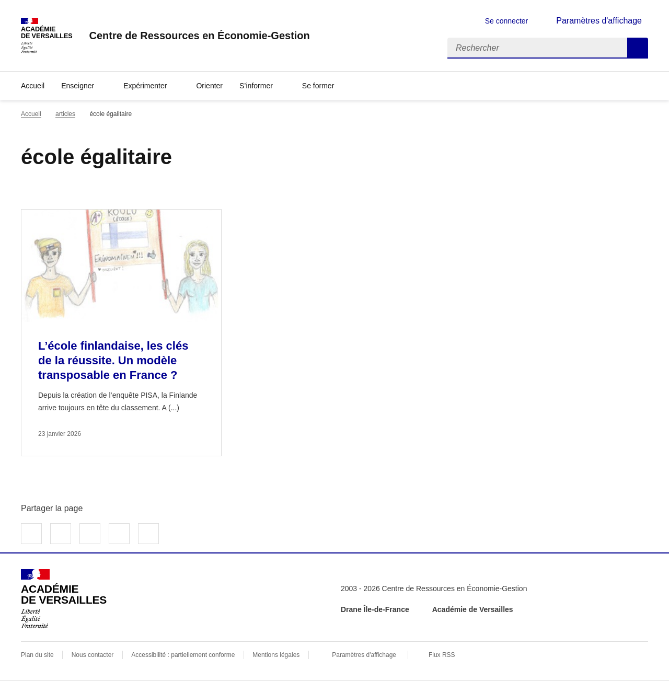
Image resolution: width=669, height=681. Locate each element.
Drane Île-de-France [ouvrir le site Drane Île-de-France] (375, 609)
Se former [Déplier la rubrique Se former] (318, 86)
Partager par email (119, 533)
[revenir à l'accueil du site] (199, 35)
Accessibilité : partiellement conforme (183, 655)
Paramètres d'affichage (364, 655)
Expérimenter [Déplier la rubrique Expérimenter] (145, 86)
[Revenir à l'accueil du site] (64, 599)
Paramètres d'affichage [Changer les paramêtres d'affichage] (599, 20)
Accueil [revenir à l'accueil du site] (32, 86)
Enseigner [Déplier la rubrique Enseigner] (77, 86)
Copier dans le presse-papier (148, 533)
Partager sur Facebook (31, 533)
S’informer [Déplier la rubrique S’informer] (256, 86)
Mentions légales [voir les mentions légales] (275, 655)
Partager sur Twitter (60, 533)
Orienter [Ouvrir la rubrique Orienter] (209, 86)
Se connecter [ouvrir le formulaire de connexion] (506, 21)
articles (65, 114)
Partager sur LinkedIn (89, 533)
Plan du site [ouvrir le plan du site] (37, 655)
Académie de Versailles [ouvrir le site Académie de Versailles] (472, 609)
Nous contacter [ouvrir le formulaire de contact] (93, 655)
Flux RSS (442, 655)
